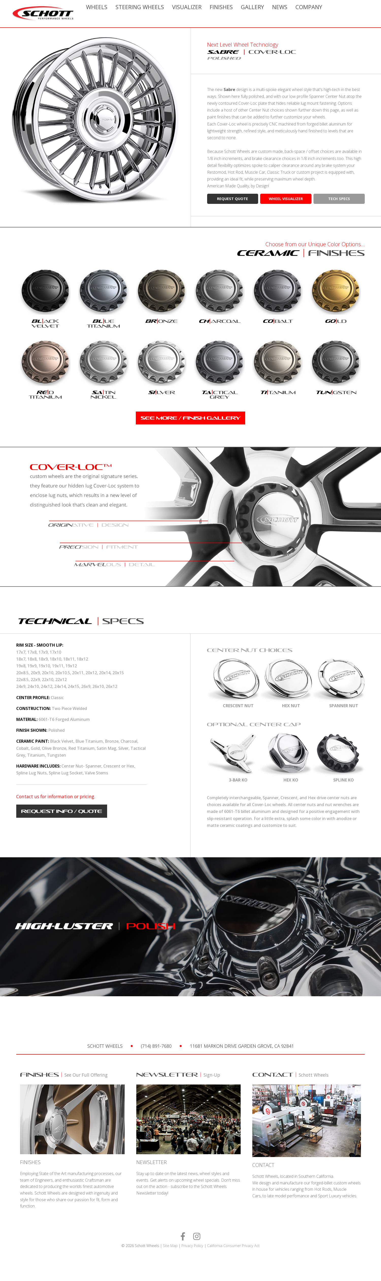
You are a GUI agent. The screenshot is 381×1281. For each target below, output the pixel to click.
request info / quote (61, 811)
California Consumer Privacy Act (233, 1245)
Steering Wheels (190, 13)
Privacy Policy (192, 1245)
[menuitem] (147, 14)
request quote (232, 198)
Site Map (170, 1245)
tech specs (339, 198)
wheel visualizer (286, 198)
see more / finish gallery (190, 418)
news (330, 13)
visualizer (237, 13)
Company (359, 13)
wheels (147, 13)
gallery (303, 13)
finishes (272, 13)
